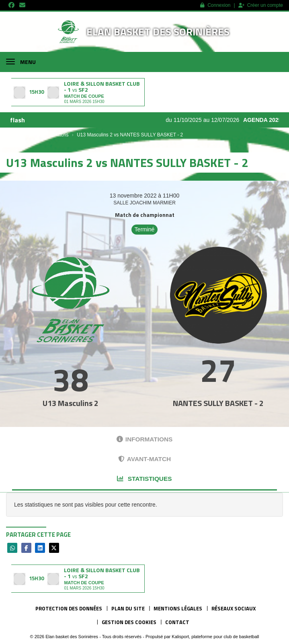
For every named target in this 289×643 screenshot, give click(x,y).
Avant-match (144, 458)
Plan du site (128, 608)
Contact (177, 622)
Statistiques (144, 478)
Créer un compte (260, 5)
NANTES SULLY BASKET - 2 (218, 403)
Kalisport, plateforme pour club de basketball (215, 636)
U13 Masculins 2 (70, 403)
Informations (145, 439)
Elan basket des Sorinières (158, 31)
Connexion (215, 5)
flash (17, 120)
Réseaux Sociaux (233, 608)
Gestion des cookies (129, 622)
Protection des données (68, 608)
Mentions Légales (178, 608)
